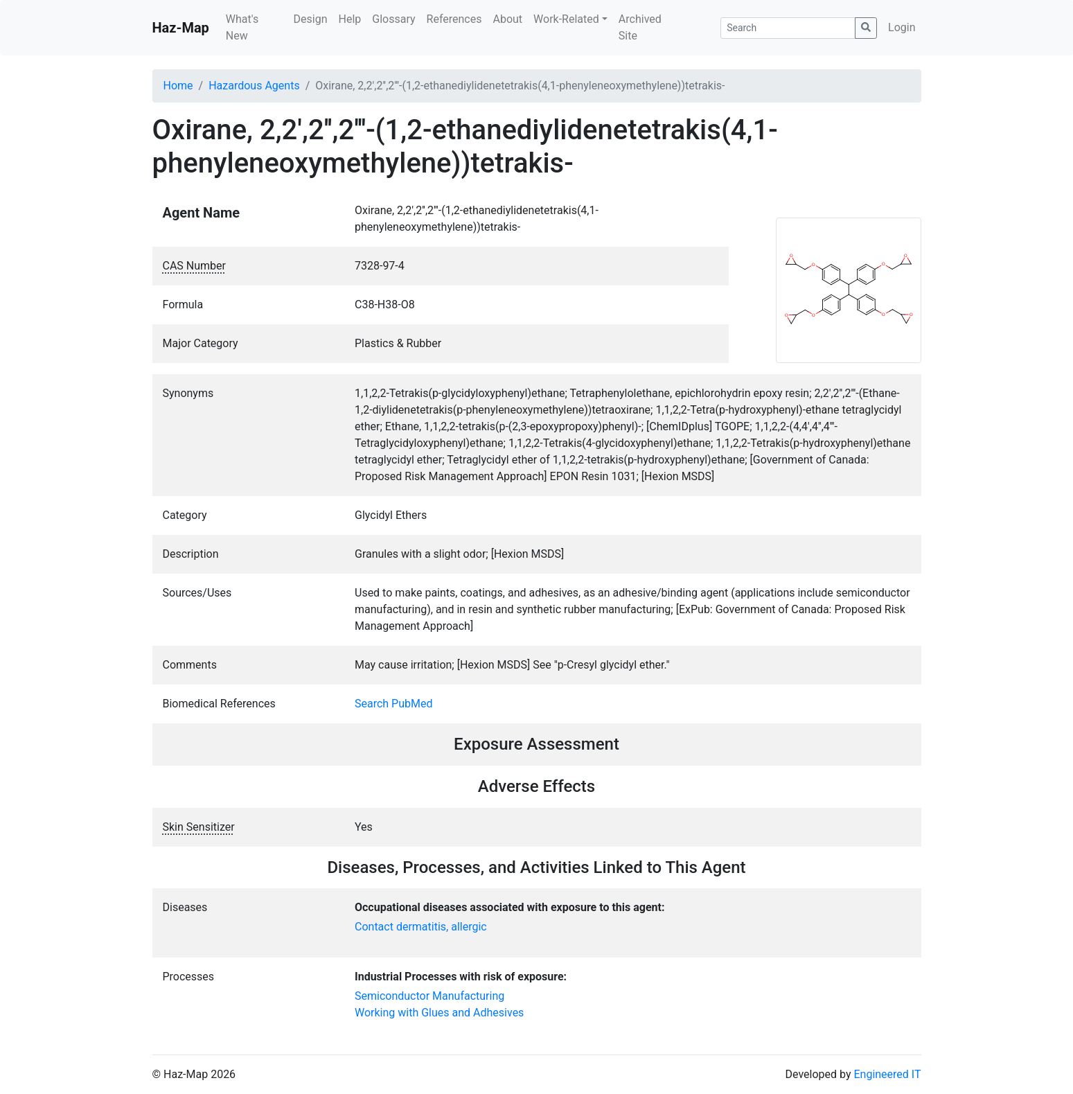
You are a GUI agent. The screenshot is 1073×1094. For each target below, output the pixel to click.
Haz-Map (180, 27)
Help (349, 19)
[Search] (787, 28)
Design (311, 19)
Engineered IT (887, 1074)
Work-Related (566, 19)
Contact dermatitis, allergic (421, 926)
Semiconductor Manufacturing (429, 996)
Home (178, 85)
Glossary (393, 19)
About (507, 19)
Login (901, 27)
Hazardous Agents (254, 85)
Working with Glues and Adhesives (439, 1012)
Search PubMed (394, 703)
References (454, 19)
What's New (242, 27)
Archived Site (640, 27)
